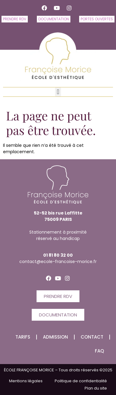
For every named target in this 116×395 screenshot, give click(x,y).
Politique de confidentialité (81, 381)
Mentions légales (26, 381)
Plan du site (96, 388)
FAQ (99, 351)
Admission (55, 337)
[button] (58, 91)
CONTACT (92, 337)
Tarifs (22, 337)
